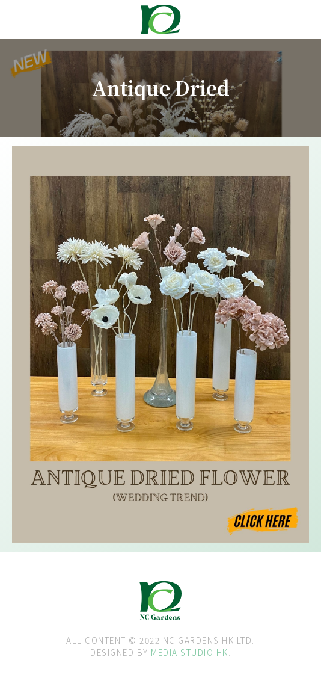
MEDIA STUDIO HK (189, 652)
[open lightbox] (49, 186)
